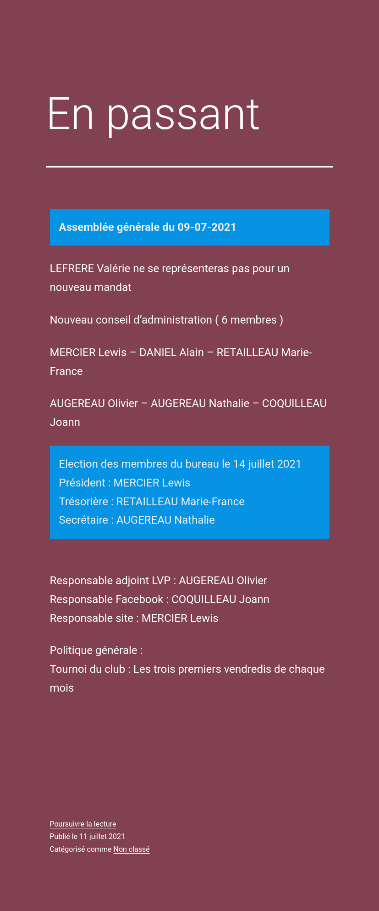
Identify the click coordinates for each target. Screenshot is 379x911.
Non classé (131, 849)
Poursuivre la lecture (83, 824)
